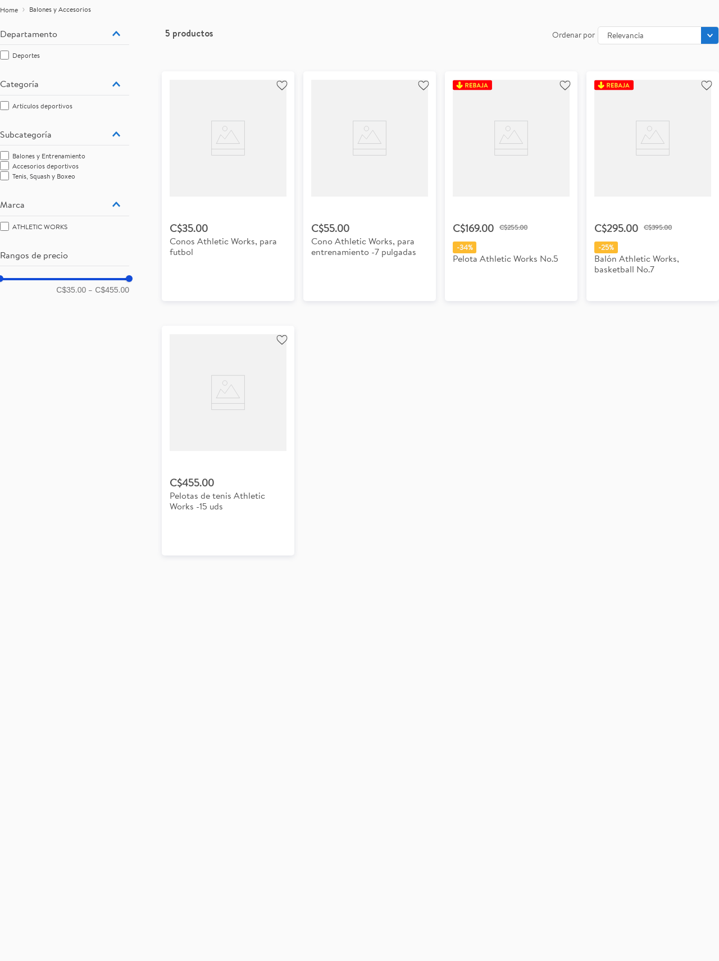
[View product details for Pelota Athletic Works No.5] (511, 186)
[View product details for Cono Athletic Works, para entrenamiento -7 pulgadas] (369, 186)
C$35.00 (71, 289)
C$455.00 (108, 289)
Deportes (26, 55)
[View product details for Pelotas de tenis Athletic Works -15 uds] (228, 440)
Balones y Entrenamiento (48, 156)
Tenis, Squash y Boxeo (43, 176)
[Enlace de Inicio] (9, 10)
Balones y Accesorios (60, 9)
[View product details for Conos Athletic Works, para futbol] (228, 186)
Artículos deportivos (42, 106)
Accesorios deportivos (45, 166)
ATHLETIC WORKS (39, 226)
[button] (64, 34)
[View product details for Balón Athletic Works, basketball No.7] (652, 186)
